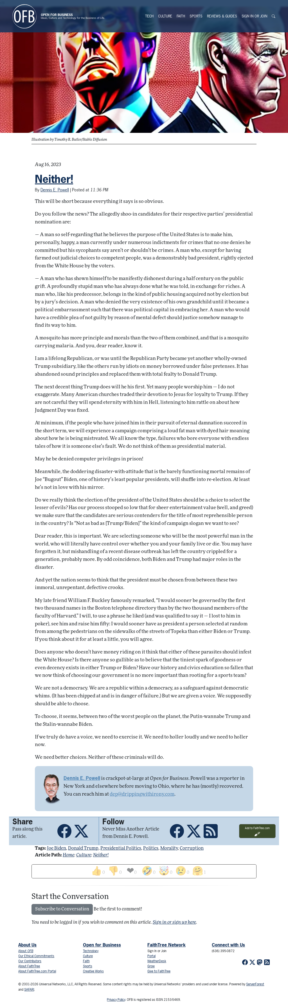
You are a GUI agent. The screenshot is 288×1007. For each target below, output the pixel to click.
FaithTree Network (166, 945)
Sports (196, 16)
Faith (181, 16)
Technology (90, 951)
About (25, 951)
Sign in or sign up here (174, 922)
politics (150, 848)
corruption (192, 848)
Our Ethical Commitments (36, 956)
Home (68, 855)
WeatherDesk (156, 961)
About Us (27, 945)
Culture (165, 16)
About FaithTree (29, 966)
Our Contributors (29, 961)
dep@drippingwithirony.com (142, 794)
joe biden (56, 848)
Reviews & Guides (222, 16)
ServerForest (255, 984)
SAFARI (29, 989)
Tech (149, 16)
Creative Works (93, 971)
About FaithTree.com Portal (37, 971)
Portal (151, 956)
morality (169, 848)
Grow (151, 966)
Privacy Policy (116, 999)
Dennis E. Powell (54, 190)
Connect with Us (228, 945)
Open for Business (102, 945)
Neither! (54, 179)
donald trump (83, 848)
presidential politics (120, 848)
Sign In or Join (254, 16)
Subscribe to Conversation (62, 909)
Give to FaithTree (158, 971)
